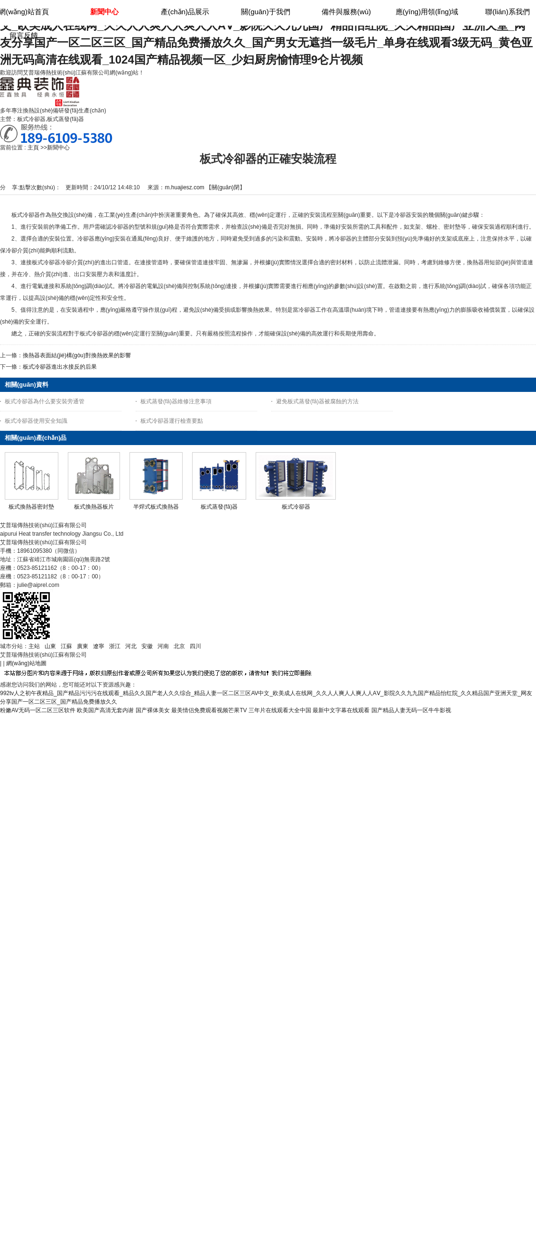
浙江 (114, 646)
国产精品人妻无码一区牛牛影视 (411, 710)
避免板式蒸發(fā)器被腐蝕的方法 (317, 401)
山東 (50, 646)
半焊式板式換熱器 (156, 506)
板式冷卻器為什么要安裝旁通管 (44, 401)
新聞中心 (58, 147)
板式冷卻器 (296, 506)
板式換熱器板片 (94, 506)
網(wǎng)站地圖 (26, 663)
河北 (131, 646)
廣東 (82, 646)
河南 (163, 646)
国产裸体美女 (153, 710)
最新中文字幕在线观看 (341, 710)
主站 (34, 646)
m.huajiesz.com (184, 187)
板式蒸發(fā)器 (219, 506)
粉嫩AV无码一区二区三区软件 (37, 710)
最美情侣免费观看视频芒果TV (209, 710)
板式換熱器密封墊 (31, 506)
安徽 (147, 646)
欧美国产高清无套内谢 (105, 710)
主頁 (33, 147)
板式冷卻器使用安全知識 (36, 421)
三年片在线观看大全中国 (280, 710)
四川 (195, 646)
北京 (179, 646)
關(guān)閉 (226, 187)
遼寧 (98, 646)
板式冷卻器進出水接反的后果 (60, 366)
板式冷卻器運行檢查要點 (171, 421)
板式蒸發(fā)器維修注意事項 (176, 401)
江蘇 (66, 646)
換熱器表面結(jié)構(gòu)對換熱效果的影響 (77, 355)
